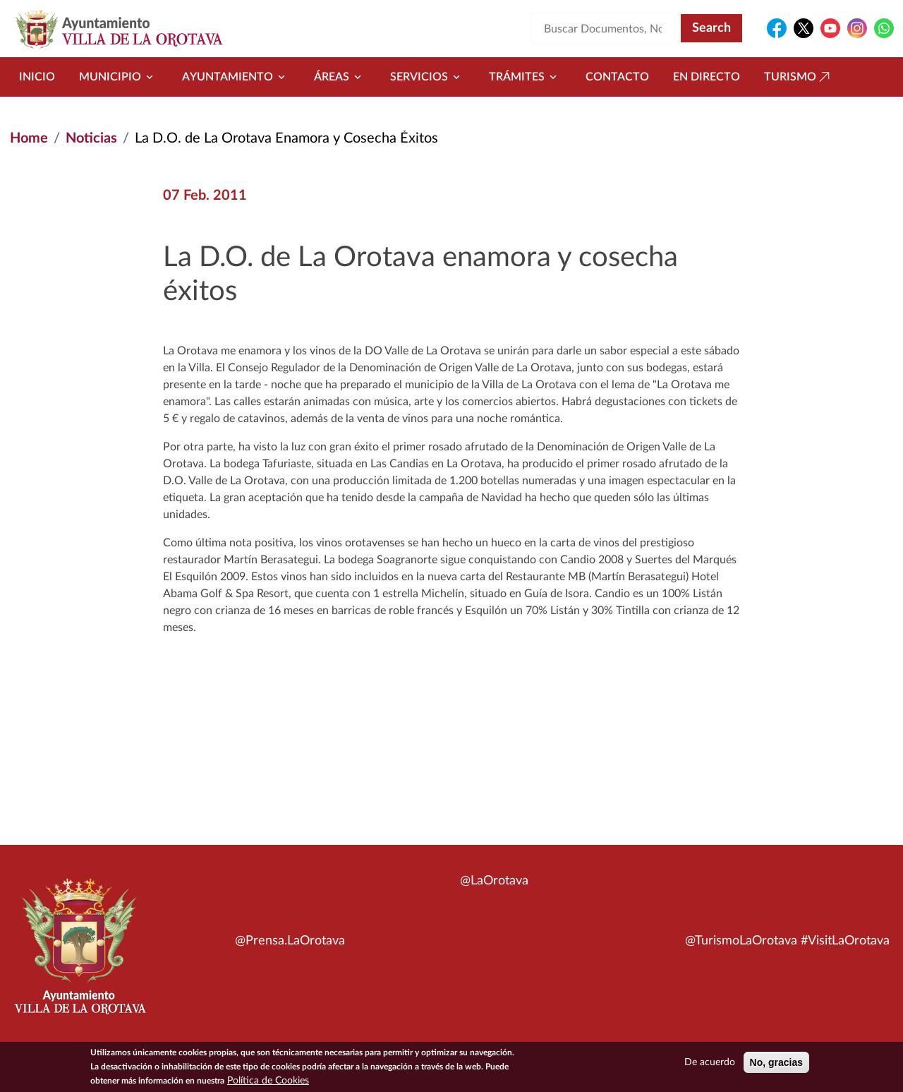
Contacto (617, 77)
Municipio (118, 76)
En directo (706, 77)
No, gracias (776, 1064)
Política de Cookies (268, 1083)
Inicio (37, 77)
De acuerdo (709, 1064)
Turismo (798, 76)
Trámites (525, 76)
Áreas (340, 76)
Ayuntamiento (236, 76)
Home (29, 138)
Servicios (427, 76)
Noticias (91, 138)
